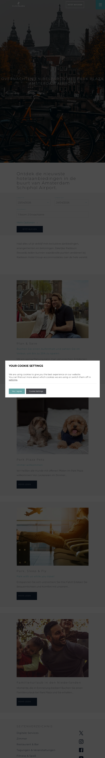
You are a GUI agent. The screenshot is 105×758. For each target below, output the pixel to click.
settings (13, 379)
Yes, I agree (17, 391)
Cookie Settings (36, 391)
